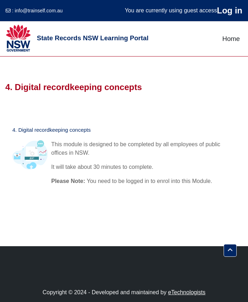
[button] (230, 250)
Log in (229, 10)
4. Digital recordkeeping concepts (51, 130)
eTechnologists (187, 292)
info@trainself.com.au (39, 10)
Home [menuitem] (231, 38)
